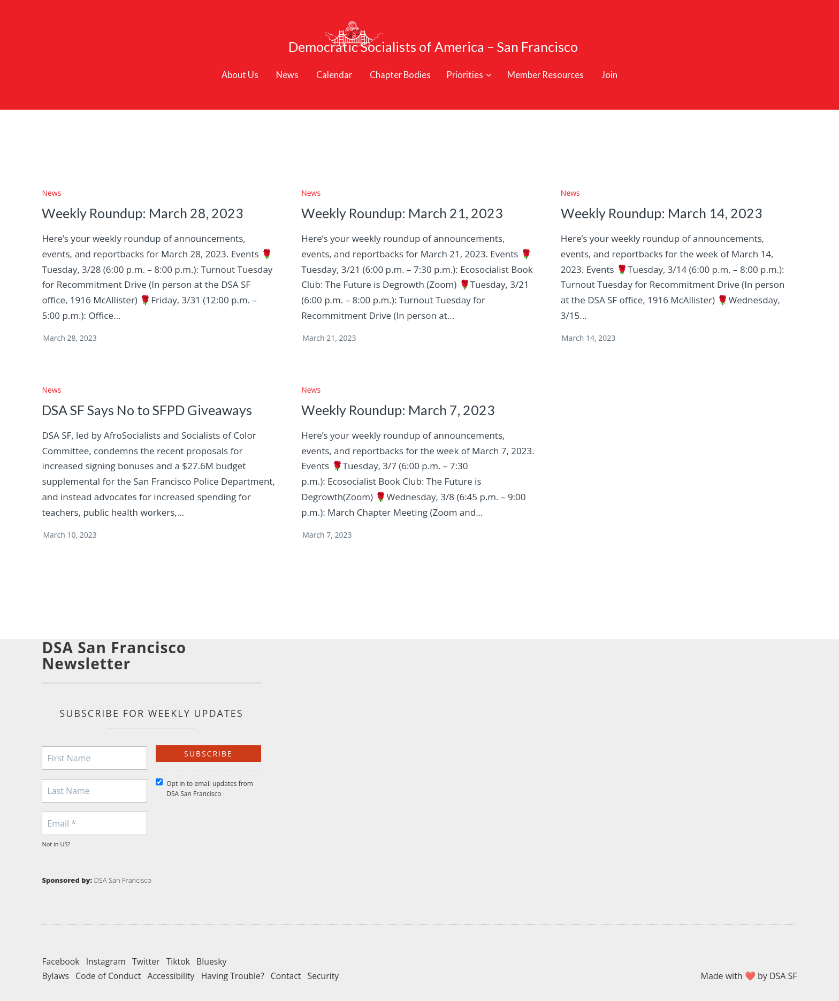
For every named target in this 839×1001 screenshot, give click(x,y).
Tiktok (180, 945)
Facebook (61, 945)
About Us (229, 58)
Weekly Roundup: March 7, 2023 (401, 394)
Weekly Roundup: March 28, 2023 (146, 197)
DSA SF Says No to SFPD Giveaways (150, 394)
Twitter (147, 945)
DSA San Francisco (123, 864)
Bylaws (55, 960)
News (278, 58)
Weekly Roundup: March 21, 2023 (405, 197)
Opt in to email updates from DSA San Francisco (204, 773)
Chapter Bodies (396, 58)
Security (327, 960)
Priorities (466, 58)
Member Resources (553, 58)
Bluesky (214, 945)
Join (621, 58)
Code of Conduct (109, 960)
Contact (289, 960)
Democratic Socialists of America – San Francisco (449, 30)
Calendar (327, 58)
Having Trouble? (235, 960)
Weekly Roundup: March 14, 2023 (665, 197)
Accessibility (172, 960)
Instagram (107, 945)
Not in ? (56, 828)
